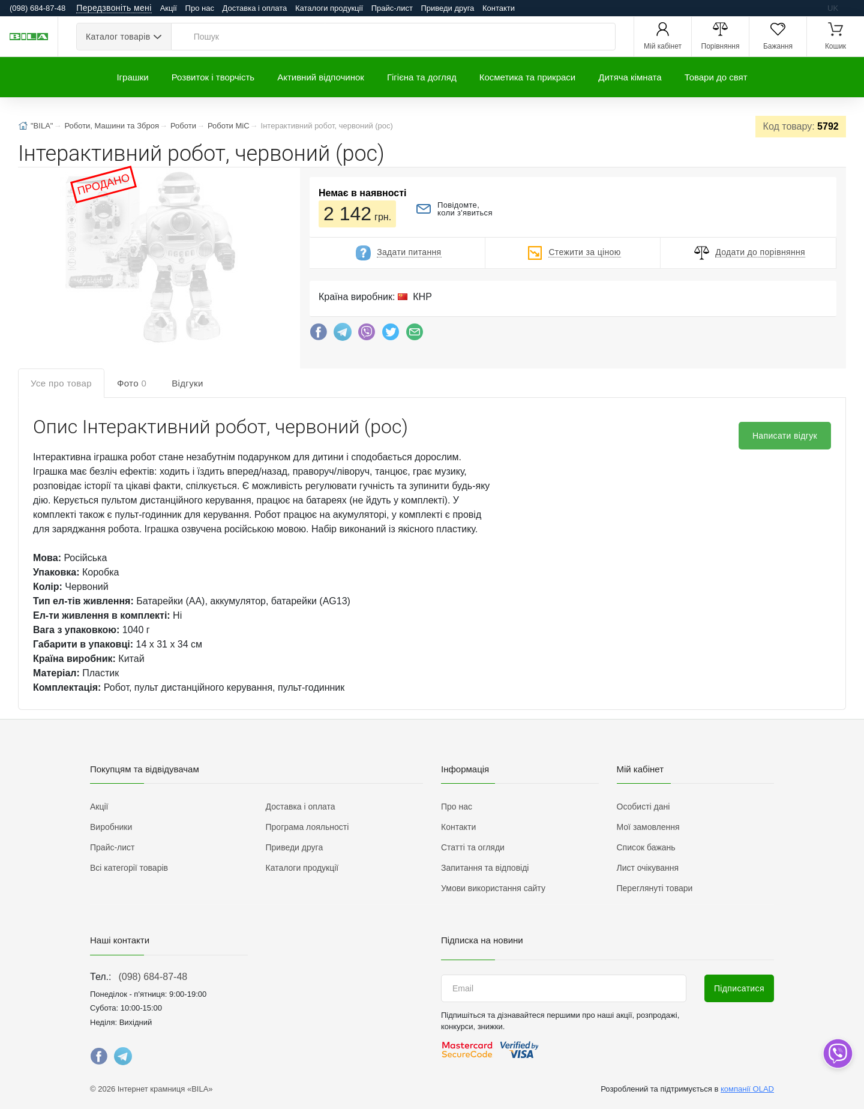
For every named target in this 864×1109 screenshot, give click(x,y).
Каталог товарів (118, 36)
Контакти (498, 8)
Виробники (111, 827)
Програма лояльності (307, 827)
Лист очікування (648, 868)
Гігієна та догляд (422, 77)
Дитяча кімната (629, 77)
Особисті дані (643, 806)
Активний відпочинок (320, 77)
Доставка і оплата (255, 8)
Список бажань (646, 847)
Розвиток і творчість (213, 77)
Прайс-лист (392, 8)
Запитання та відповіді (485, 868)
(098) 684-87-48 (152, 977)
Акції (168, 8)
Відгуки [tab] (187, 383)
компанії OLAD (747, 1088)
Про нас (199, 8)
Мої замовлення (648, 827)
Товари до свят (716, 77)
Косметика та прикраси (527, 77)
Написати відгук (784, 435)
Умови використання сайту (493, 888)
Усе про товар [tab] (61, 383)
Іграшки (132, 77)
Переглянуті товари (655, 888)
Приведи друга (447, 8)
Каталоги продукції (329, 8)
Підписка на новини (482, 940)
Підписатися (739, 988)
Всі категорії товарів (129, 868)
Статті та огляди (473, 847)
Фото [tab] (131, 383)
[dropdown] (837, 1053)
